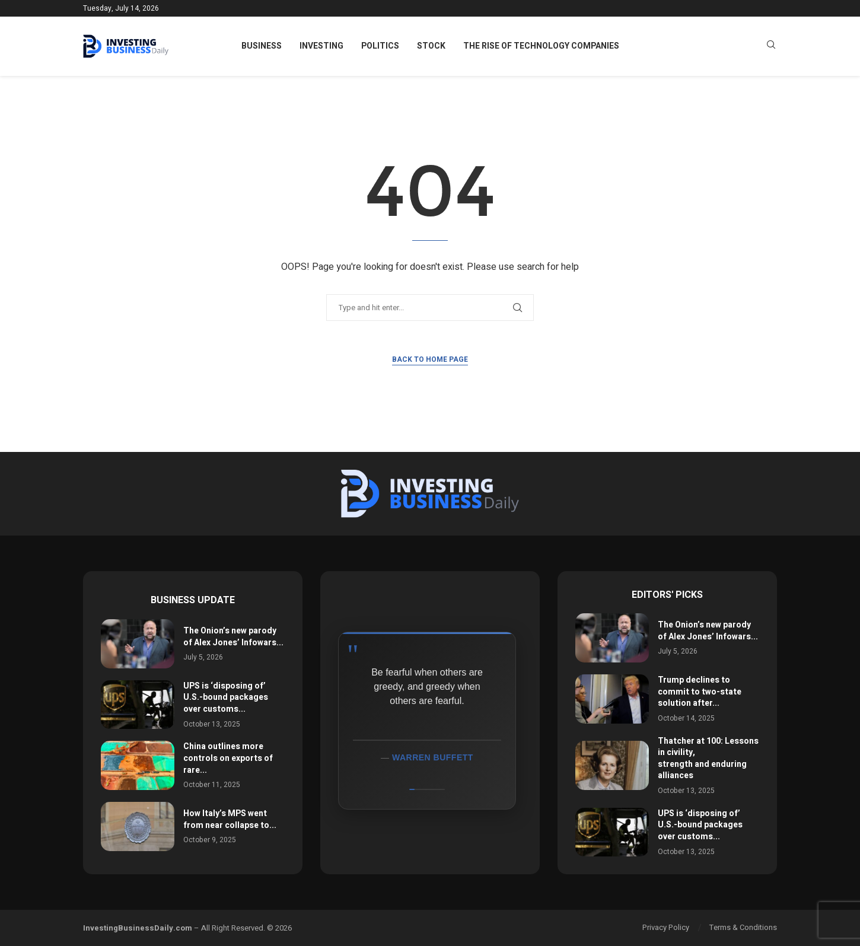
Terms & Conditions (743, 927)
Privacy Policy (665, 927)
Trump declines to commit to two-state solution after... (699, 691)
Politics (380, 46)
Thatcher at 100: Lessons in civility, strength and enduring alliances (708, 758)
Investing (321, 46)
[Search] (771, 46)
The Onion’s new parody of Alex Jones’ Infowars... (233, 637)
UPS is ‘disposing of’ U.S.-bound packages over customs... (225, 697)
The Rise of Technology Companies (541, 46)
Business (261, 46)
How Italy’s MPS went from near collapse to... (229, 819)
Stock (431, 46)
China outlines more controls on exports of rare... (228, 758)
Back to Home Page (430, 359)
